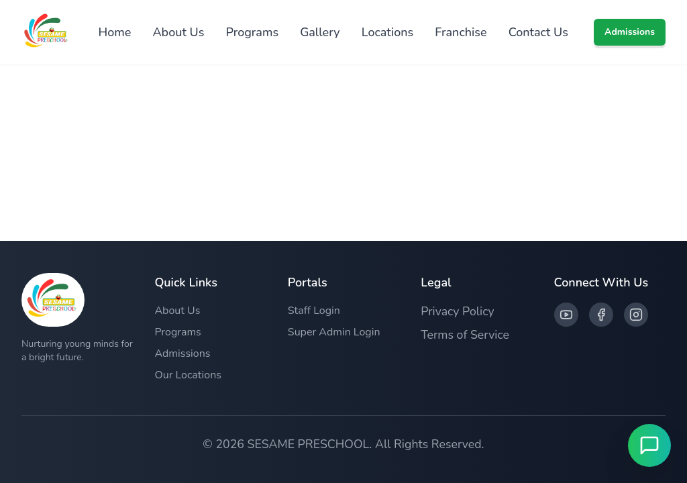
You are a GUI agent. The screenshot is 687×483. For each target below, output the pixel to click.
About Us (178, 32)
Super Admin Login (334, 332)
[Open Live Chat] (649, 445)
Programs (251, 32)
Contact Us (538, 32)
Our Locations (187, 375)
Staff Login (314, 310)
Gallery (320, 32)
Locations (388, 32)
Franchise (460, 32)
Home (114, 32)
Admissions (629, 31)
